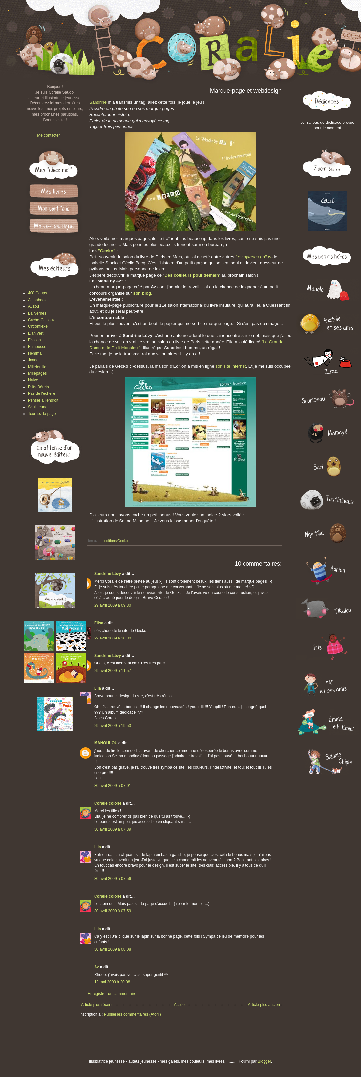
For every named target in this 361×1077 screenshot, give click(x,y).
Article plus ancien (264, 1004)
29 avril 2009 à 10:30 (112, 638)
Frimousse (37, 346)
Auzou (33, 306)
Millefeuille (37, 367)
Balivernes (37, 313)
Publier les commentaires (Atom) (132, 1014)
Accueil (180, 1004)
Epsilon (34, 340)
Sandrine (98, 102)
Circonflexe (38, 326)
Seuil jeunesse (40, 407)
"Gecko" (106, 250)
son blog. (142, 293)
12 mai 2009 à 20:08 (112, 982)
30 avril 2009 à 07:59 (112, 911)
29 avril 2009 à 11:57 (112, 670)
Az (96, 967)
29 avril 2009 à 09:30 (112, 605)
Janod (33, 360)
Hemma (35, 353)
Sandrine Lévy (107, 574)
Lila (97, 688)
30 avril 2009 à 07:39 (112, 829)
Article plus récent (96, 1004)
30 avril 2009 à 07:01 (112, 785)
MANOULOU (105, 743)
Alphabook (37, 300)
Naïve (33, 380)
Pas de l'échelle (41, 393)
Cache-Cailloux (41, 320)
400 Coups (37, 293)
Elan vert (35, 333)
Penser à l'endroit (43, 400)
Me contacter (48, 135)
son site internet (230, 366)
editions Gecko (116, 541)
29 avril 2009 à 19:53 (112, 725)
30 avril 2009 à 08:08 (112, 949)
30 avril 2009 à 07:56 (112, 878)
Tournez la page (42, 413)
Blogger (264, 1061)
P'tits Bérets (38, 387)
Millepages (37, 373)
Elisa (98, 623)
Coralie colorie (107, 803)
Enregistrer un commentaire (112, 993)
